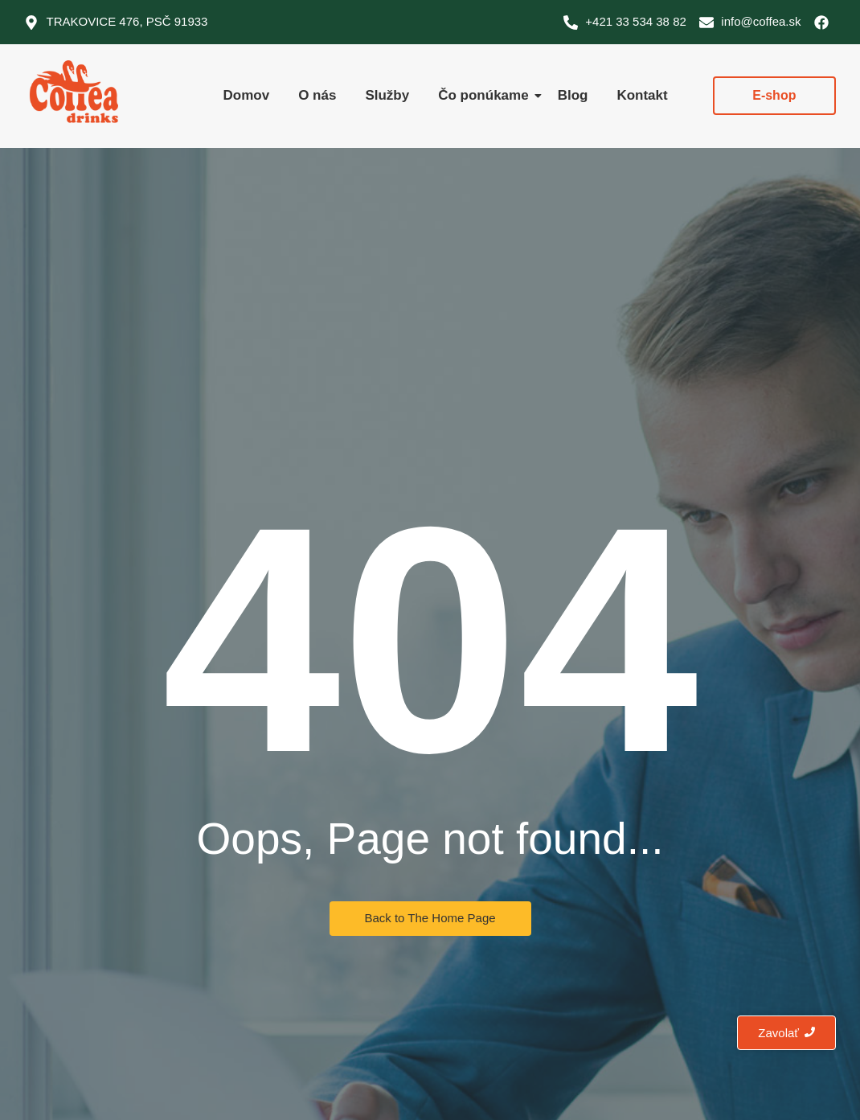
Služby (387, 95)
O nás (317, 95)
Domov (246, 95)
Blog (573, 95)
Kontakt (641, 95)
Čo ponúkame (484, 95)
